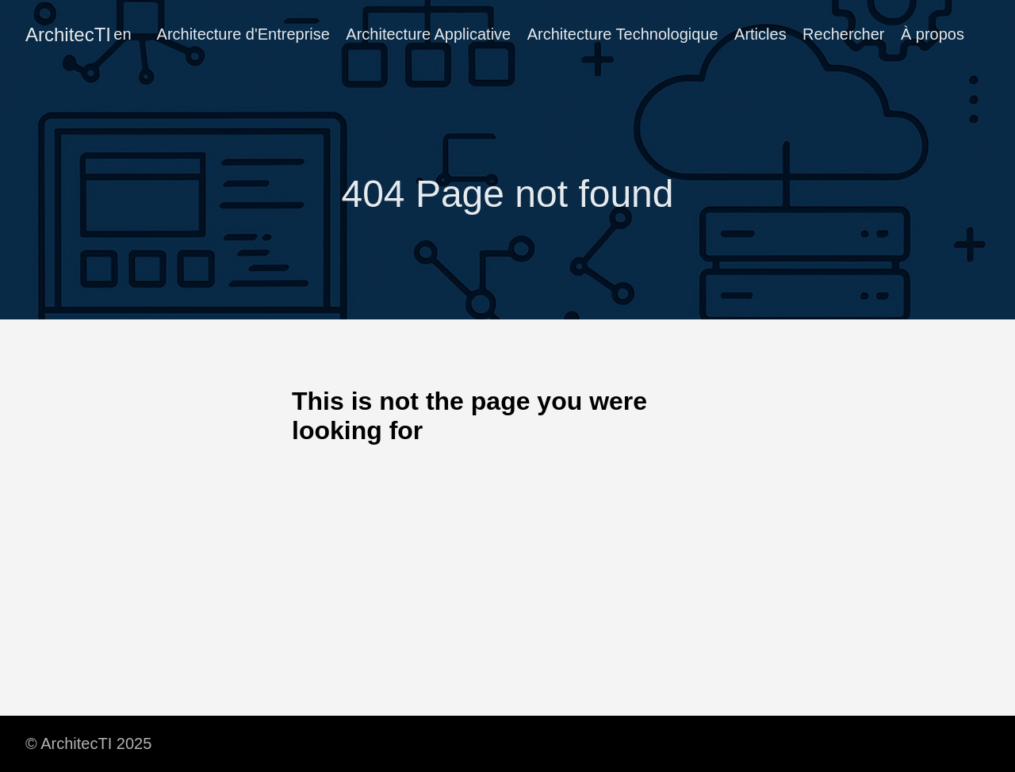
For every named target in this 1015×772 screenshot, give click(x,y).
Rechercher (843, 34)
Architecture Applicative (428, 34)
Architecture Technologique (622, 34)
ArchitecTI (68, 34)
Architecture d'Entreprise (243, 34)
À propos (932, 34)
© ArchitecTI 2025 (88, 743)
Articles (760, 34)
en (122, 34)
